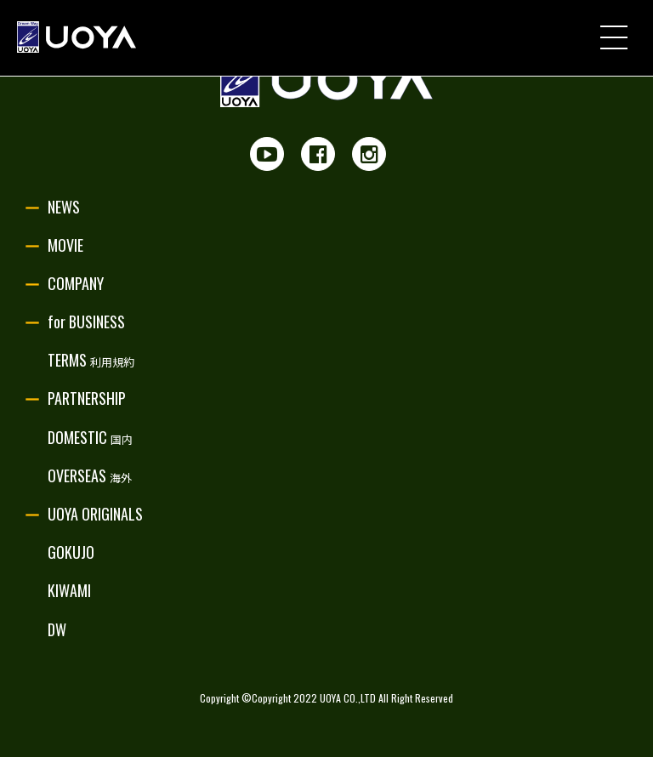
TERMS (91, 360)
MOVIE (65, 245)
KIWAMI (69, 590)
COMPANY (76, 283)
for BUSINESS (86, 321)
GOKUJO (71, 552)
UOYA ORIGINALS (95, 514)
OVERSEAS (90, 475)
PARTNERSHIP (87, 398)
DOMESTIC (90, 437)
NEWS (64, 207)
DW (57, 629)
